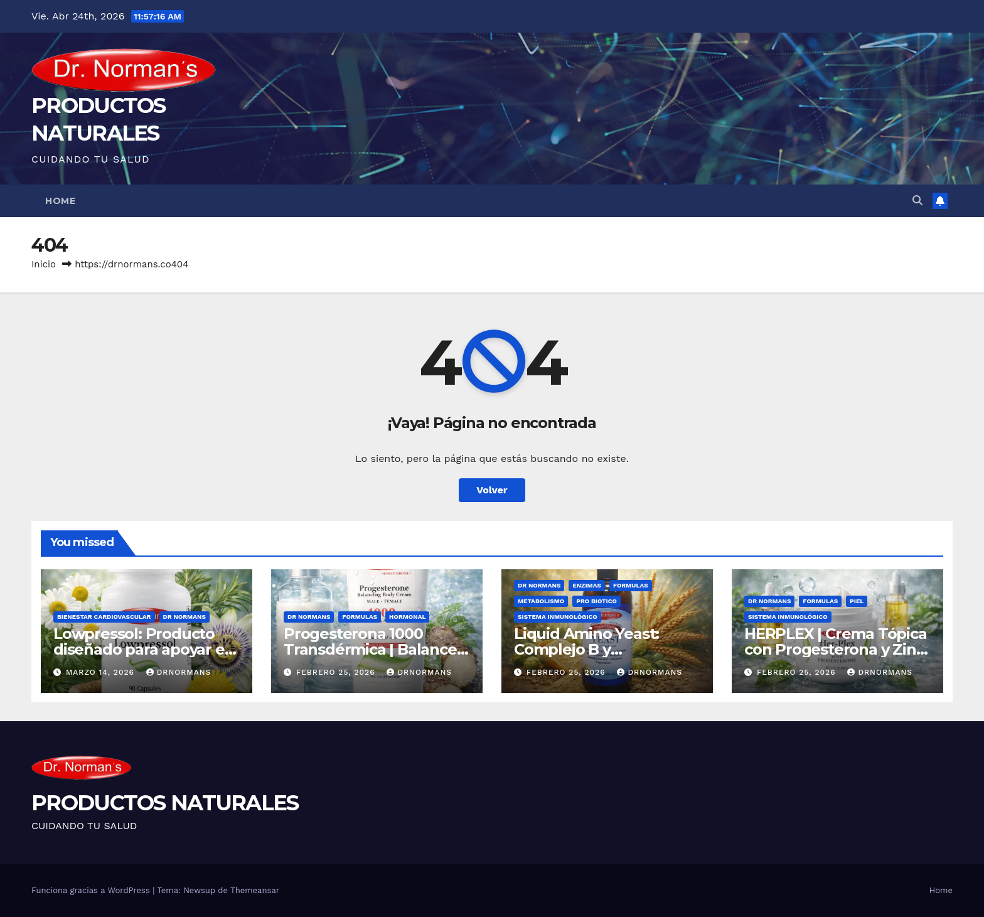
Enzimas (586, 585)
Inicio (43, 264)
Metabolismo (541, 601)
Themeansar (254, 890)
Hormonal (407, 616)
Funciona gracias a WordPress (91, 890)
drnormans (178, 672)
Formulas (359, 616)
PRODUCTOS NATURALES (165, 803)
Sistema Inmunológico (557, 616)
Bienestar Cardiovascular (104, 616)
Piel (857, 601)
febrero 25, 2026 (337, 672)
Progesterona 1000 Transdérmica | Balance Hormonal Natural (370, 649)
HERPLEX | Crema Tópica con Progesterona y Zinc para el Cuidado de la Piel (837, 649)
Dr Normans (184, 616)
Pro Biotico (596, 601)
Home (60, 200)
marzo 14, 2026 (101, 672)
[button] (917, 200)
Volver (492, 490)
